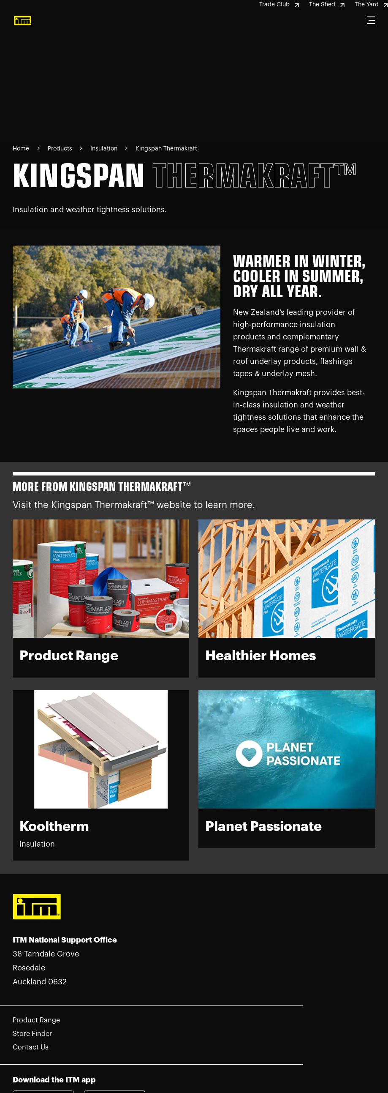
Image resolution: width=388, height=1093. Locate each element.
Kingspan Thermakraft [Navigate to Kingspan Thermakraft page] (166, 149)
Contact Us (31, 1047)
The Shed (327, 5)
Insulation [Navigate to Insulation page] (104, 149)
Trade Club (279, 5)
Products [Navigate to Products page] (61, 149)
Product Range (36, 1020)
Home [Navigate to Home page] (21, 149)
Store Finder (32, 1033)
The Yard (371, 5)
